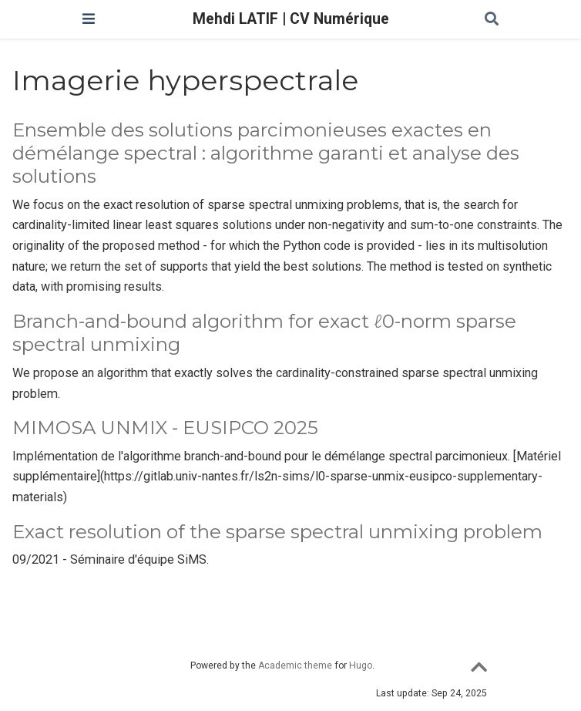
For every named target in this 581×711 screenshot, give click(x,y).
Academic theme (295, 665)
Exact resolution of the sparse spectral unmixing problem (277, 532)
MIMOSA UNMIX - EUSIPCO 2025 (165, 427)
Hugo (360, 665)
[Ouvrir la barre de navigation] (88, 18)
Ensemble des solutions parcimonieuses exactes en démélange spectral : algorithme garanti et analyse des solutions (265, 153)
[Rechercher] (492, 20)
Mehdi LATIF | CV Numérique (291, 19)
